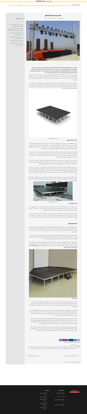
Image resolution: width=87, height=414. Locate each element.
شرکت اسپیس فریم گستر (43, 404)
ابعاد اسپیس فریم (60, 393)
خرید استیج (69, 160)
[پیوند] (76, 5)
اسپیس (32, 69)
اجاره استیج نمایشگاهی (71, 167)
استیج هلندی (71, 247)
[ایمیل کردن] (78, 340)
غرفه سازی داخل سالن (59, 405)
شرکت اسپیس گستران (43, 408)
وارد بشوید (66, 342)
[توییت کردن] (71, 340)
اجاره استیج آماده (73, 207)
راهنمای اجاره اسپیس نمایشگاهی (16, 41)
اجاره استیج (58, 67)
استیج (66, 67)
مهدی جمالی (60, 18)
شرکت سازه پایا (42, 397)
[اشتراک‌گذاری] (74, 340)
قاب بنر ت (62, 396)
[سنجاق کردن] (64, 340)
